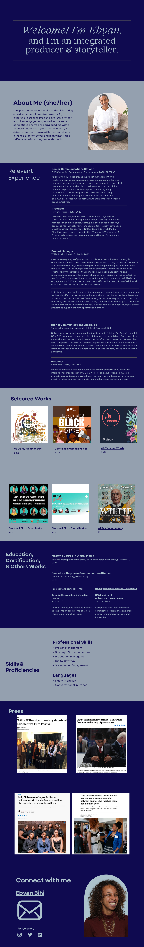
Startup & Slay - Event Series (25, 528)
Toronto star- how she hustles (39, 858)
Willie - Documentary (110, 528)
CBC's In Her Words (112, 448)
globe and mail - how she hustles (100, 858)
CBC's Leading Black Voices (71, 448)
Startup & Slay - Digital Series (69, 528)
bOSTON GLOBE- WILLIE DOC (101, 775)
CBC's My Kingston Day (28, 448)
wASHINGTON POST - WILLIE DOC (41, 775)
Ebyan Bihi (30, 893)
